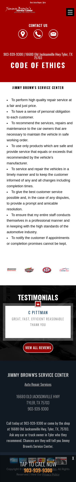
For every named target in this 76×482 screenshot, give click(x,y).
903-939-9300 (13, 54)
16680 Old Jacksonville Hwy (43, 54)
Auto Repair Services (38, 386)
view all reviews (38, 349)
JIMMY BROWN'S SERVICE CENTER (38, 88)
